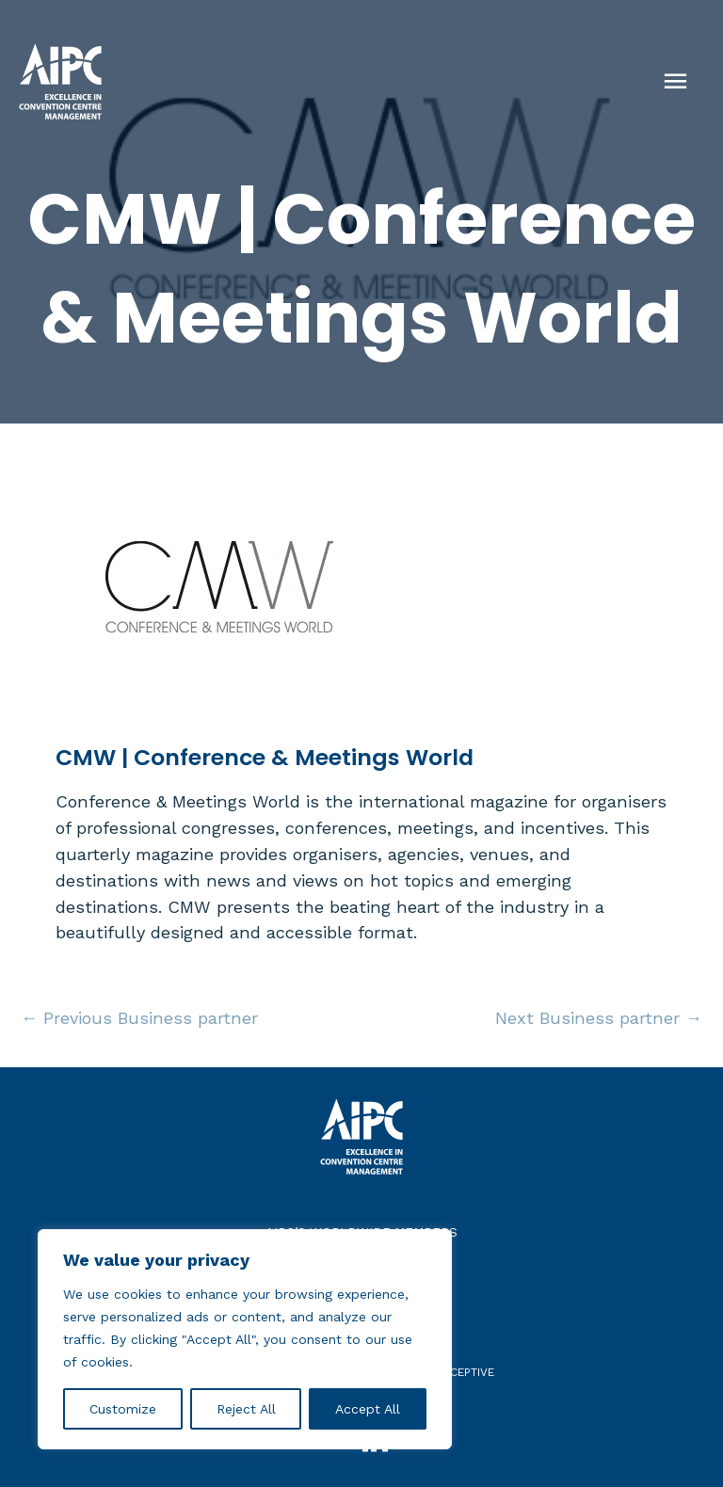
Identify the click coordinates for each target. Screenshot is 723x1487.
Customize (122, 1408)
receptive (465, 1372)
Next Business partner (598, 1018)
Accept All (367, 1408)
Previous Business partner (139, 1018)
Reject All (246, 1408)
